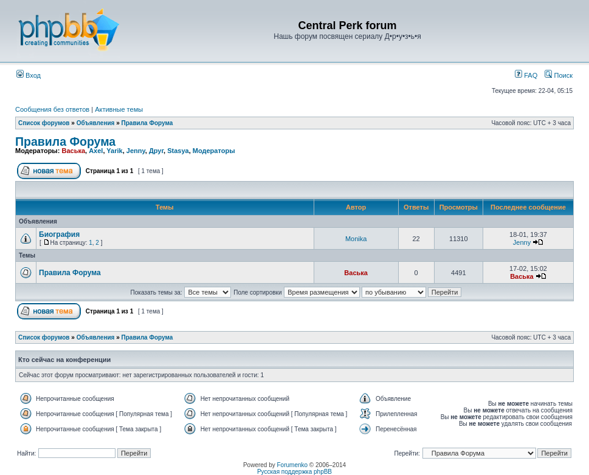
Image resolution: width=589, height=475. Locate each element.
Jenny (135, 150)
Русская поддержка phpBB (294, 471)
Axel (96, 150)
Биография (59, 234)
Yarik (114, 150)
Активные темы (119, 109)
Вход (28, 75)
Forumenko (292, 465)
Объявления (96, 123)
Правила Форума (147, 123)
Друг (156, 150)
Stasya (177, 150)
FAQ (526, 75)
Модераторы (214, 150)
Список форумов (44, 123)
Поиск (559, 75)
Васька (73, 150)
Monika (356, 238)
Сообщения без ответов (52, 109)
